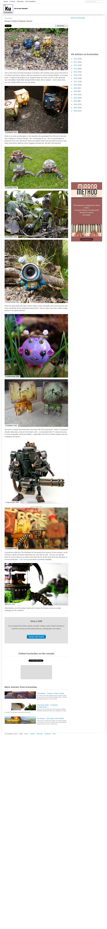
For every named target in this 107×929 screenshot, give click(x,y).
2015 (76, 75)
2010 (76, 59)
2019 (76, 88)
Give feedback (30, 1)
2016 (76, 78)
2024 (76, 104)
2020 (76, 91)
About (6, 1)
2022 (76, 98)
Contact (12, 1)
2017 (76, 81)
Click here (23, 559)
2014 (76, 72)
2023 (76, 101)
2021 (76, 94)
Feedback (47, 734)
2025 (76, 108)
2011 (76, 62)
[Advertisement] (66, 8)
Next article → (61, 26)
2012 (76, 65)
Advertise (20, 1)
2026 (76, 111)
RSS (54, 734)
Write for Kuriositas (78, 18)
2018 (76, 85)
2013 (76, 68)
